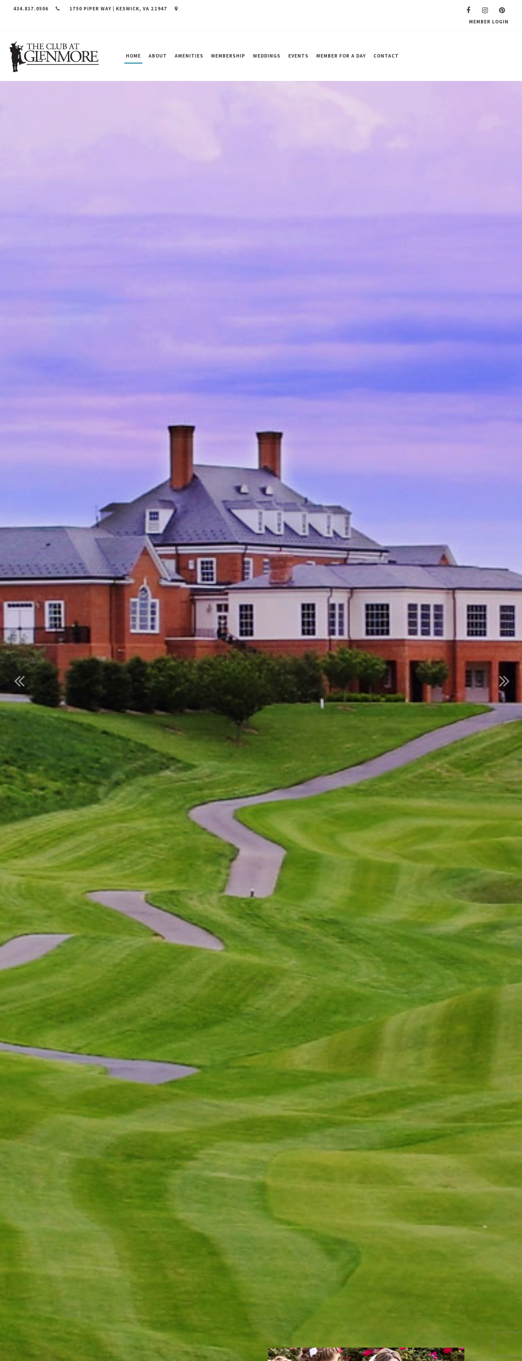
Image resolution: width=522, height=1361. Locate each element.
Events (298, 56)
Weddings (267, 56)
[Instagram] (485, 10)
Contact (386, 56)
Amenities (189, 56)
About (158, 56)
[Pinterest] (502, 10)
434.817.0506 (36, 8)
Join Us (485, 56)
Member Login (489, 21)
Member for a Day (341, 56)
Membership (228, 56)
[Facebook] (468, 10)
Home (133, 56)
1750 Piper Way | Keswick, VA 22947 (123, 8)
